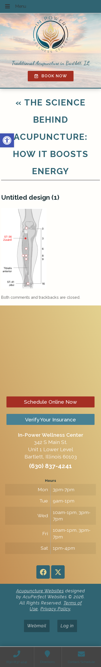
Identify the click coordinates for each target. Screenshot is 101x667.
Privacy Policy (55, 608)
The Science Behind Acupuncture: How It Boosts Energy (50, 136)
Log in (67, 625)
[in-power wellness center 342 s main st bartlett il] (50, 351)
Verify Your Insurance (50, 419)
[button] (7, 140)
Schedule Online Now (50, 402)
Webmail (36, 625)
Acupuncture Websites (40, 590)
